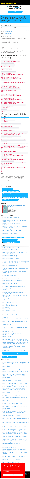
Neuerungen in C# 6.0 (7, 308)
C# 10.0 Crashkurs (6, 408)
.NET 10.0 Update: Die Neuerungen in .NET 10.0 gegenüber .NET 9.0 (15, 371)
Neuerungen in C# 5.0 (7, 307)
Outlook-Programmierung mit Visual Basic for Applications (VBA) (15, 321)
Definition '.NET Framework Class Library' (10, 191)
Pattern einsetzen (6, 235)
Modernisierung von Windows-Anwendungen (11, 223)
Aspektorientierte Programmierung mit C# (11, 278)
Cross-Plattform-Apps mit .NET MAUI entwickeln (12, 380)
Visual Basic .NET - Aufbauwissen (9, 330)
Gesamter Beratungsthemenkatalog (9, 239)
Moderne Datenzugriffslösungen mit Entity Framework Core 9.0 (15, 381)
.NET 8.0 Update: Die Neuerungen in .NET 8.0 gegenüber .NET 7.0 (15, 386)
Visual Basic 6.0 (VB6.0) (7, 336)
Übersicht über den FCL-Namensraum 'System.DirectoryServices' (14, 197)
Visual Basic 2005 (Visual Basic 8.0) (9, 334)
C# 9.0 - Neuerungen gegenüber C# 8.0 (10, 281)
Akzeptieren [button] (13, 474)
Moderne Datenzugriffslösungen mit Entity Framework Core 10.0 (15, 369)
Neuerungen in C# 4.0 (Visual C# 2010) (10, 305)
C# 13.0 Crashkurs (6, 377)
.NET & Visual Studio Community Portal (10, 199)
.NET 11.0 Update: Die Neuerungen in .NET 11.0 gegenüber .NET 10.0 (16, 362)
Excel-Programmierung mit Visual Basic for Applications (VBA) (14, 290)
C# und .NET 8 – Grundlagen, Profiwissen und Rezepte (13, 385)
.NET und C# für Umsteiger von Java (9, 275)
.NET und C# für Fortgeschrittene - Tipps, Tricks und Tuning (14, 247)
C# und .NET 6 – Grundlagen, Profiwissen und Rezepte (13, 403)
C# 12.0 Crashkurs (6, 392)
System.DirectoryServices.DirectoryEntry (21, 30)
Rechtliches (26, 475)
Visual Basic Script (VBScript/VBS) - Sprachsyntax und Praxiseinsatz (15, 337)
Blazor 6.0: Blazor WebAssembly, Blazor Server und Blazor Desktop (15, 406)
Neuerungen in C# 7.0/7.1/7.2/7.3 (9, 310)
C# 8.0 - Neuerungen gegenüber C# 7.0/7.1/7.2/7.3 (12, 280)
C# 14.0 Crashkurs (6, 366)
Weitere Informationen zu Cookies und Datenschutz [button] (11, 470)
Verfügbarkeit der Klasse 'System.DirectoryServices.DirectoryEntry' (10, 194)
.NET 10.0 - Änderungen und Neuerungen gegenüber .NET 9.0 (14, 350)
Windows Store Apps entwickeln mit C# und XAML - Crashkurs (14, 449)
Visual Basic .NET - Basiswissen (8, 331)
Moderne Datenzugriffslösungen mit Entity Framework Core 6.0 (15, 405)
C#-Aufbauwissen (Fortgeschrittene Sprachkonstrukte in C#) (14, 285)
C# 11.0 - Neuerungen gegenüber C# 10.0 (11, 258)
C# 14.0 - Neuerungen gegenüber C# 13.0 (11, 249)
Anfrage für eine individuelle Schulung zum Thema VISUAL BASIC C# (15, 354)
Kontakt (25, 474)
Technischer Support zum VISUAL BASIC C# (10, 242)
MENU (15, 11)
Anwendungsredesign (7, 229)
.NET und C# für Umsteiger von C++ (9, 274)
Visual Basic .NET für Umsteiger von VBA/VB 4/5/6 (12, 333)
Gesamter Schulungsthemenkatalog (9, 356)
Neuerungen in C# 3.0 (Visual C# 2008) (10, 304)
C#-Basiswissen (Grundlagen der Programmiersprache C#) (14, 286)
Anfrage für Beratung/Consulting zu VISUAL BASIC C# (12, 237)
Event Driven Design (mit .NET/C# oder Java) (11, 256)
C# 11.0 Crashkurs (6, 398)
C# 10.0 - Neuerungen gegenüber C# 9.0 (10, 265)
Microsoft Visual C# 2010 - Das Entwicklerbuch (11, 459)
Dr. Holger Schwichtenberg (8, 33)
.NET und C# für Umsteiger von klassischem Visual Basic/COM (14, 277)
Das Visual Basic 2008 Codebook (9, 461)
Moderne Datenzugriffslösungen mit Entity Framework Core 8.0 (15, 391)
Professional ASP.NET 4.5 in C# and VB (10, 447)
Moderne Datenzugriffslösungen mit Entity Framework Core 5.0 (15, 417)
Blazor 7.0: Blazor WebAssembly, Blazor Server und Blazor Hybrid (15, 397)
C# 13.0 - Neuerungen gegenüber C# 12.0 (11, 250)
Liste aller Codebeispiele (7, 188)
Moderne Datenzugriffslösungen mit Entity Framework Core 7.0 (15, 402)
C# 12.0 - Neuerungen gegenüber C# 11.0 (11, 255)
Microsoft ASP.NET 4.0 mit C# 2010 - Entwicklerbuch (12, 450)
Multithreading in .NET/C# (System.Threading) (11, 300)
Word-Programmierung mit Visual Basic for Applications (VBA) (14, 349)
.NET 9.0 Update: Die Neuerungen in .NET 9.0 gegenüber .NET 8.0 (15, 383)
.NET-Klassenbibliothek (8, 31)
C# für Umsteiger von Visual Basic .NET (10, 283)
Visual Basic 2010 (6, 455)
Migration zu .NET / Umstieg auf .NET (10, 233)
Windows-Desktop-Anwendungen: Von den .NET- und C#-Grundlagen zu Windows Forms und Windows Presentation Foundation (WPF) (14, 346)
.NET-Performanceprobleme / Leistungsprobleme (12, 224)
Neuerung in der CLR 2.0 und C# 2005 (10, 302)
